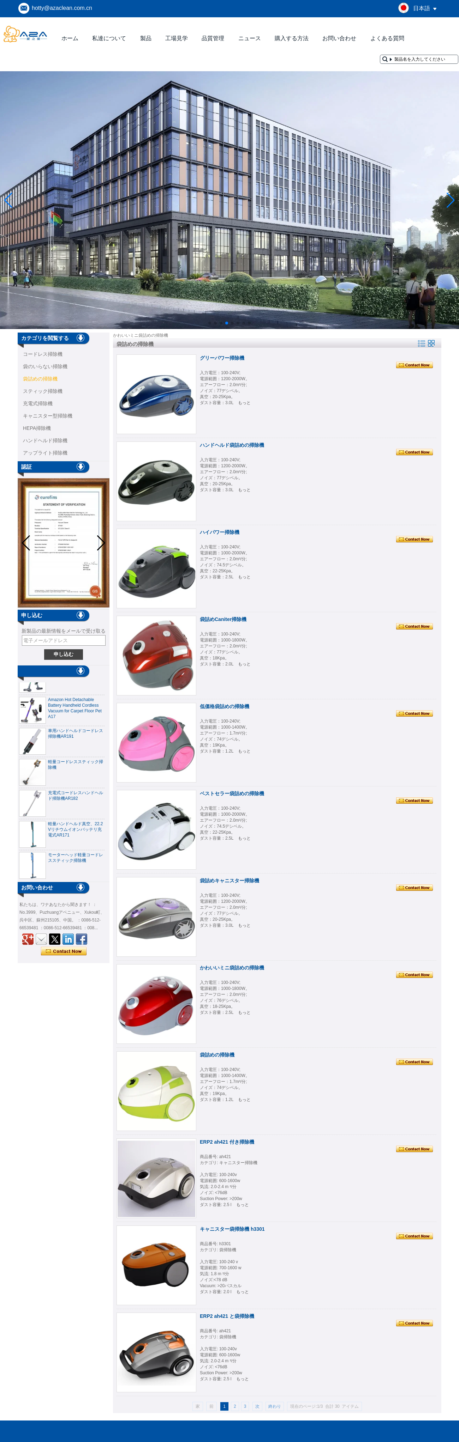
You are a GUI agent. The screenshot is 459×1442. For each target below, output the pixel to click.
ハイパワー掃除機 (219, 532)
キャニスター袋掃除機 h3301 (232, 1229)
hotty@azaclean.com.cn (62, 8)
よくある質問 (387, 38)
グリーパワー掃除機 (222, 358)
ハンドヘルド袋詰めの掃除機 (232, 445)
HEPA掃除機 (37, 428)
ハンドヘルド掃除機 (45, 440)
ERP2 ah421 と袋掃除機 (227, 1316)
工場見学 (176, 38)
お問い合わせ (339, 38)
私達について (109, 38)
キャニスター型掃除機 (47, 416)
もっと (244, 402)
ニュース (249, 38)
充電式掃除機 (38, 403)
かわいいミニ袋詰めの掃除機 (232, 968)
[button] (209, 323)
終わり (274, 1406)
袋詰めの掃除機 (40, 379)
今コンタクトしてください (64, 951)
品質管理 (213, 38)
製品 (145, 38)
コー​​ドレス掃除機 (42, 354)
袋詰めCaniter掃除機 (223, 619)
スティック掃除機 (42, 391)
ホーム (69, 38)
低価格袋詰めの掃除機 (224, 706)
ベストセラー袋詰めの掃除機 (232, 793)
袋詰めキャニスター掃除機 (229, 880)
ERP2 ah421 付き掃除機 (227, 1142)
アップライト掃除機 (45, 453)
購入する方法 (292, 38)
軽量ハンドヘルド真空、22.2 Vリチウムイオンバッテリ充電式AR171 (75, 832)
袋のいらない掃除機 (45, 366)
